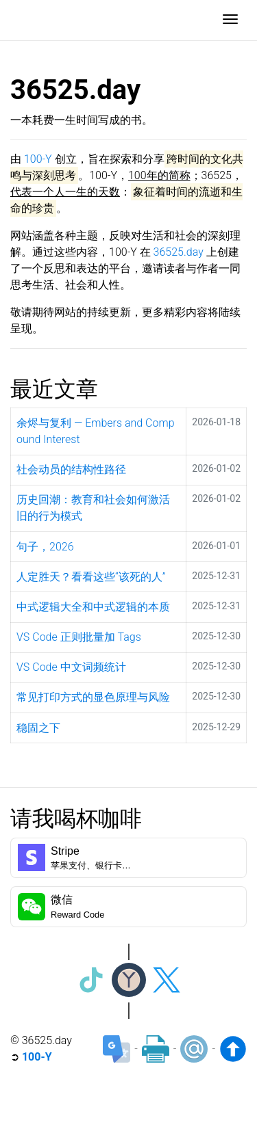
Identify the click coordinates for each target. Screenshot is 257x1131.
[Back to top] (233, 1049)
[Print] (155, 1049)
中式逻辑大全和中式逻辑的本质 (93, 606)
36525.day (179, 251)
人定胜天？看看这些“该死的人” (91, 576)
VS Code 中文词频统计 (71, 667)
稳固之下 (38, 727)
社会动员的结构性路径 (71, 469)
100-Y (38, 158)
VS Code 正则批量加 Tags (78, 636)
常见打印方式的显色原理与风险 (93, 697)
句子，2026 (45, 546)
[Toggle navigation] (230, 20)
